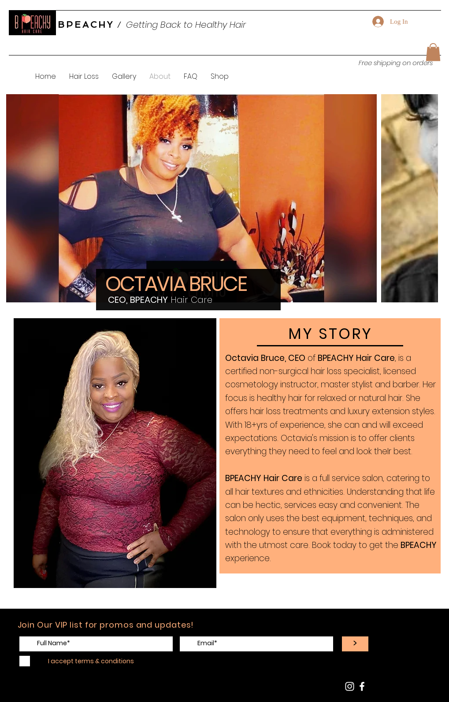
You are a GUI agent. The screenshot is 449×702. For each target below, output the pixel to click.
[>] (355, 643)
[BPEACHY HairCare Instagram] (350, 686)
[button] (433, 52)
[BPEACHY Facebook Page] (362, 686)
